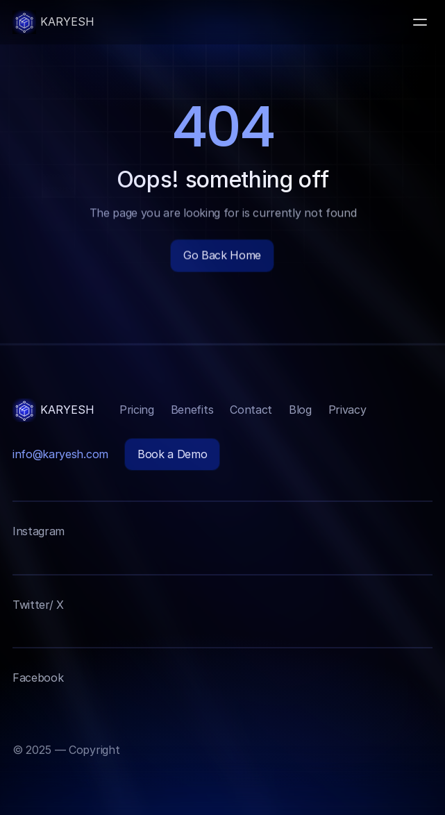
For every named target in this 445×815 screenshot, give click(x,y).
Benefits (192, 410)
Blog (300, 410)
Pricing (136, 410)
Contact (251, 410)
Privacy (347, 410)
